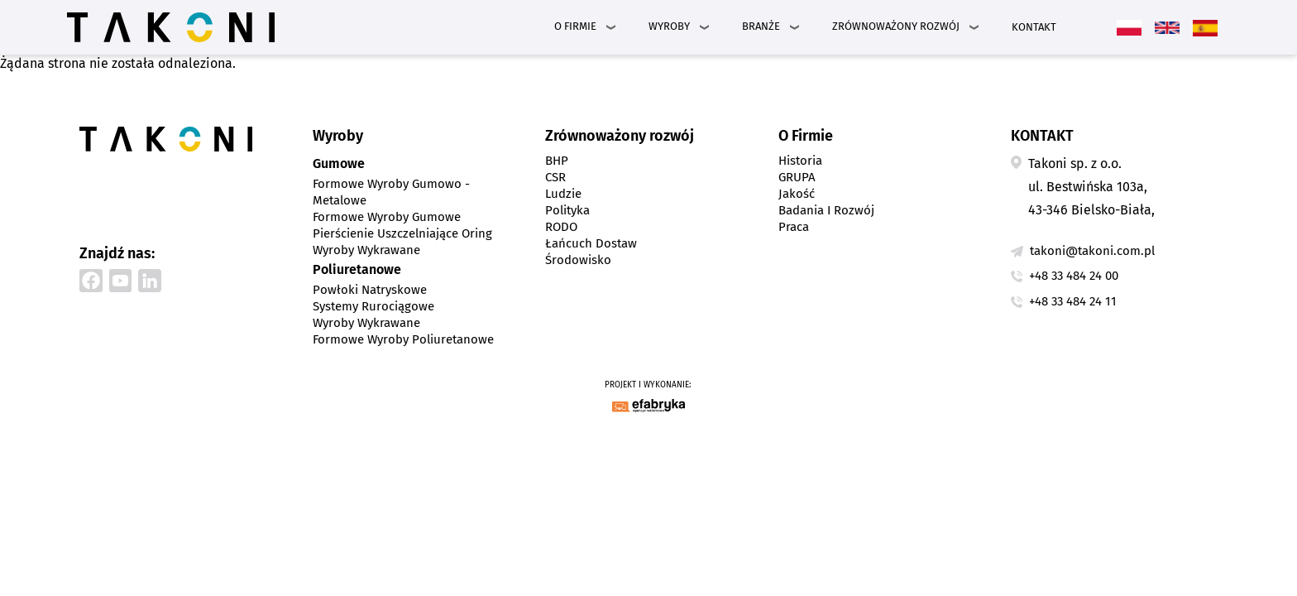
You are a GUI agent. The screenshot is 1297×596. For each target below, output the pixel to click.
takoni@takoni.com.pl (1092, 250)
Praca (793, 226)
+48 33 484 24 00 (1073, 275)
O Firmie (575, 26)
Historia (800, 160)
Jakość (796, 193)
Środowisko (578, 259)
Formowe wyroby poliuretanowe (403, 339)
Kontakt (1034, 27)
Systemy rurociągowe (373, 306)
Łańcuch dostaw (591, 243)
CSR (555, 177)
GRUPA (797, 177)
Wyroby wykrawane (366, 250)
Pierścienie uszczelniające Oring (402, 233)
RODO (561, 226)
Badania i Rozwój (826, 210)
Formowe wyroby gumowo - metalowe (391, 192)
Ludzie (563, 193)
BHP (556, 160)
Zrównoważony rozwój (896, 26)
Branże (761, 26)
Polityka (567, 210)
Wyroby (669, 26)
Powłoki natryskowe (370, 289)
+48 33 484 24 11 (1073, 301)
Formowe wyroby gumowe (387, 216)
